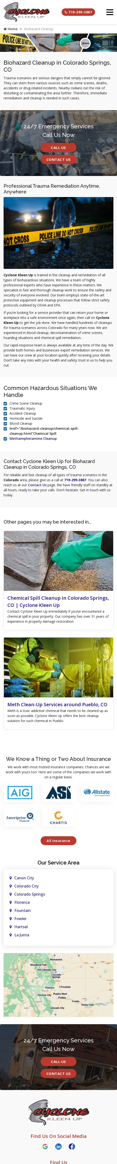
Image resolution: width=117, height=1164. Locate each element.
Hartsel (21, 926)
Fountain (22, 910)
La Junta (21, 935)
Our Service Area (58, 862)
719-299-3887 (78, 12)
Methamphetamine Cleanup (33, 438)
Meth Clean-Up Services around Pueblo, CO (57, 704)
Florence (22, 902)
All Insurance (58, 840)
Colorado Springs (29, 894)
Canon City (24, 878)
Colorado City (26, 886)
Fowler (20, 918)
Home (10, 29)
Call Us (58, 147)
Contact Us (58, 159)
